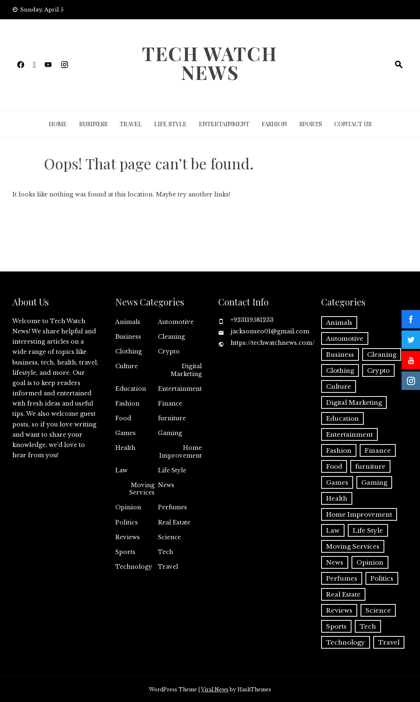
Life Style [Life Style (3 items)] (368, 530)
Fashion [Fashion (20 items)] (339, 450)
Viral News (214, 689)
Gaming (170, 433)
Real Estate (174, 522)
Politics (126, 522)
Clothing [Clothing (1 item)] (340, 370)
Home (58, 124)
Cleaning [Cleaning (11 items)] (381, 354)
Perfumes (172, 507)
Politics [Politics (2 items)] (381, 578)
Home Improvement (180, 451)
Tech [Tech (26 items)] (368, 626)
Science (169, 537)
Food (123, 418)
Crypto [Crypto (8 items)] (378, 370)
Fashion (274, 124)
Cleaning (171, 336)
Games (125, 433)
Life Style (170, 124)
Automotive (176, 322)
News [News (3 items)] (334, 562)
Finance (170, 403)
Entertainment (224, 124)
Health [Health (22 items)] (336, 498)
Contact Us (353, 124)
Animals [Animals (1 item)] (339, 322)
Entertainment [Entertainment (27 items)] (349, 434)
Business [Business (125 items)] (340, 354)
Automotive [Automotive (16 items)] (344, 338)
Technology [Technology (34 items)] (345, 642)
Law (121, 470)
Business (93, 124)
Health (125, 447)
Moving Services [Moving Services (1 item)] (352, 546)
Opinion (128, 507)
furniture (172, 418)
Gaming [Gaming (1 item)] (374, 482)
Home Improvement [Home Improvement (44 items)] (359, 514)
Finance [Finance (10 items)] (378, 450)
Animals (127, 322)
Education (130, 388)
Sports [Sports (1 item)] (336, 626)
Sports (310, 124)
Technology (133, 566)
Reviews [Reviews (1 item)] (339, 610)
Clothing (128, 351)
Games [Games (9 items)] (337, 482)
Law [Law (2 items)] (333, 530)
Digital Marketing (186, 369)
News (166, 485)
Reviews (127, 537)
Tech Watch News (210, 63)
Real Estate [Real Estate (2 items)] (343, 594)
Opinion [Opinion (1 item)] (369, 562)
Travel (131, 124)
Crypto (169, 351)
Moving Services (142, 488)
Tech (165, 552)
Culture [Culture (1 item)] (338, 386)
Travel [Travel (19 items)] (388, 642)
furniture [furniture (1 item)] (370, 466)
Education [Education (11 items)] (342, 418)
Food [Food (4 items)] (334, 466)
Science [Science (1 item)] (378, 610)
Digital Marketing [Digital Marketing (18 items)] (354, 402)
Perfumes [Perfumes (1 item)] (341, 578)
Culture (126, 366)
